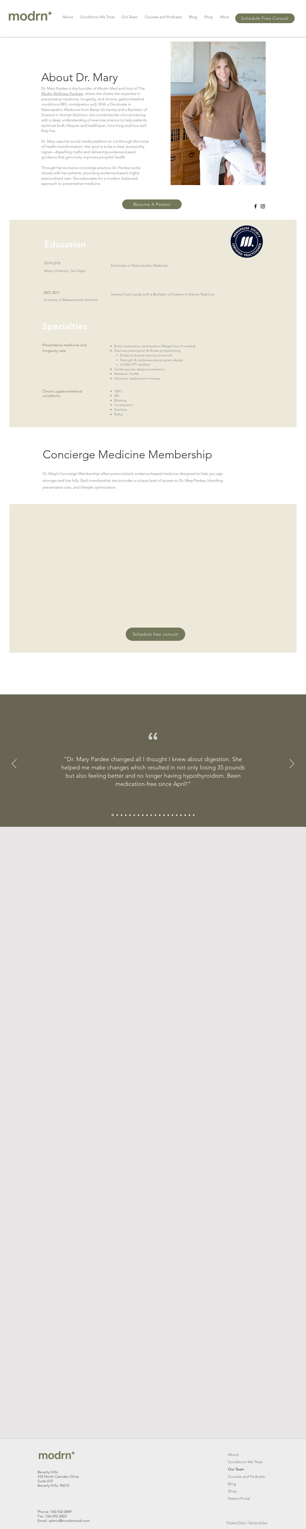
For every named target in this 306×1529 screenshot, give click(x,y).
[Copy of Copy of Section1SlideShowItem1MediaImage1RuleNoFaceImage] (125, 815)
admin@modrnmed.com (69, 1520)
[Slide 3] (151, 815)
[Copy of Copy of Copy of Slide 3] (172, 815)
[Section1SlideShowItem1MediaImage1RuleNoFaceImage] (142, 815)
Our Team (236, 1469)
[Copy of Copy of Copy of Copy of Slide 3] (189, 815)
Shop (232, 1491)
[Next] (291, 764)
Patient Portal (239, 1498)
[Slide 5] (159, 815)
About (233, 1454)
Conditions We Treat (244, 1462)
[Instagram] (263, 206)
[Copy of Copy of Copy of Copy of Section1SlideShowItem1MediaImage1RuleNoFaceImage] (113, 815)
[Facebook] (255, 206)
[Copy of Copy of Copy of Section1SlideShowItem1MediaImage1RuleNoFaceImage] (117, 815)
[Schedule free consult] (155, 634)
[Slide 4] (155, 815)
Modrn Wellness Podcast (62, 93)
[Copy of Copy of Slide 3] (168, 815)
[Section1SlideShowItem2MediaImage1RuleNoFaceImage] (147, 815)
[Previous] (14, 764)
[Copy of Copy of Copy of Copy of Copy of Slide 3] (193, 815)
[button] (67, 17)
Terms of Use (257, 1522)
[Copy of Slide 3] (164, 815)
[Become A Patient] (152, 204)
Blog (232, 1484)
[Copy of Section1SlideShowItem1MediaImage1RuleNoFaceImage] (130, 815)
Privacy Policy (236, 1522)
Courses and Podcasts (244, 1476)
